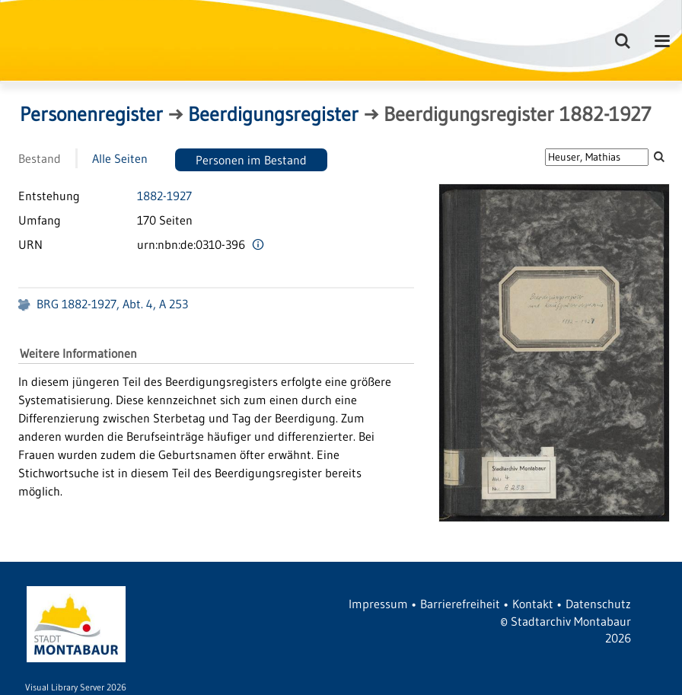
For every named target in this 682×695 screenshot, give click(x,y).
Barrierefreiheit (460, 603)
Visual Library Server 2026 (75, 687)
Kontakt (532, 603)
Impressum (378, 603)
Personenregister (91, 114)
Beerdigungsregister (273, 114)
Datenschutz (598, 603)
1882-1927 (164, 195)
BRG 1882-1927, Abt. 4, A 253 (112, 303)
